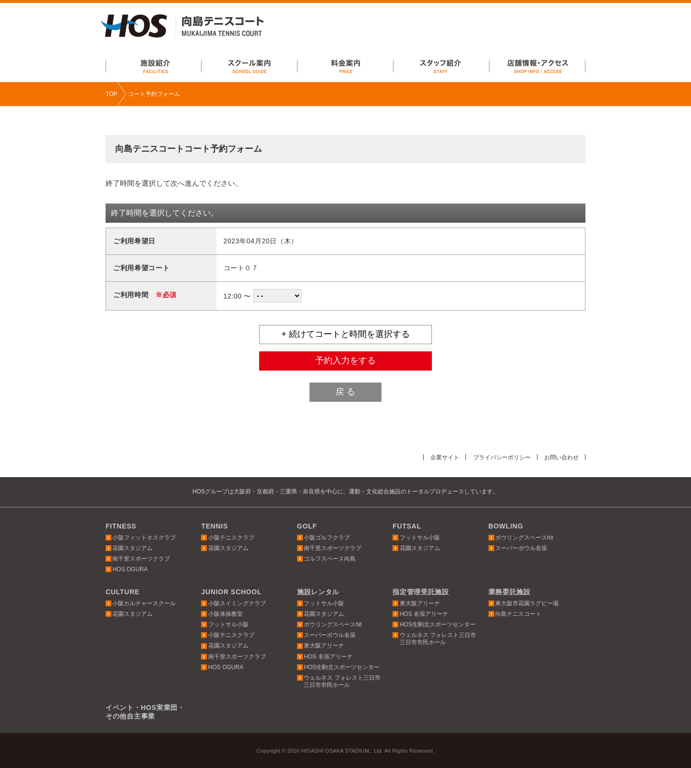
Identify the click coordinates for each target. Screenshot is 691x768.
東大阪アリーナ (324, 645)
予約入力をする (345, 360)
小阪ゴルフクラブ (327, 537)
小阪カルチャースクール (144, 603)
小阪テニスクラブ (231, 537)
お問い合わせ (560, 457)
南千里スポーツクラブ (141, 558)
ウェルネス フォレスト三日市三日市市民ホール (342, 681)
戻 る (345, 391)
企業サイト (436, 457)
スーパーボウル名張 (521, 548)
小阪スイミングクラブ (237, 603)
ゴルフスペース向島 (330, 558)
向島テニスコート (518, 614)
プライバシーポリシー (496, 457)
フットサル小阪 (420, 537)
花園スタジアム (132, 548)
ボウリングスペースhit (524, 537)
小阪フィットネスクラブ (144, 537)
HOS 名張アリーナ (328, 656)
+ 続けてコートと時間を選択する (345, 334)
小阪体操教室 (225, 614)
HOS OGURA (129, 569)
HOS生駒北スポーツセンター (342, 667)
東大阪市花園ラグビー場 (527, 603)
